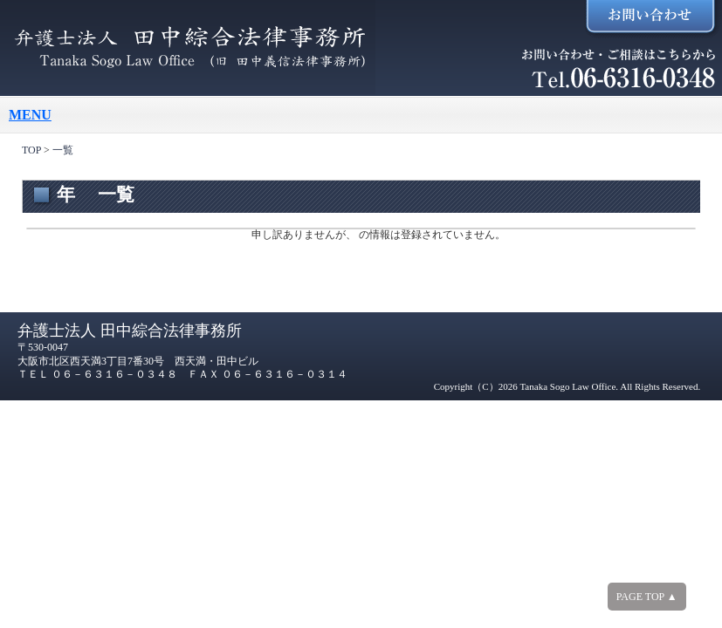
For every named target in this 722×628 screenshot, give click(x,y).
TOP (31, 150)
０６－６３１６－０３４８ (114, 374)
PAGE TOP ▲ (646, 596)
